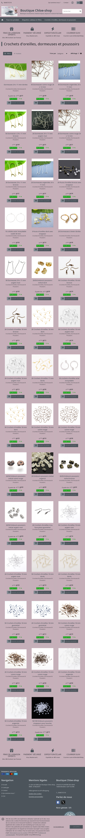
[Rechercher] (80, 11)
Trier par (53, 53)
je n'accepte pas (59, 827)
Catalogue (5, 787)
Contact (66, 3)
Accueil (4, 785)
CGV (3, 796)
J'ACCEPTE (76, 827)
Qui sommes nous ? (8, 793)
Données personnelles (36, 797)
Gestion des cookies (35, 794)
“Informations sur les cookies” (18, 833)
